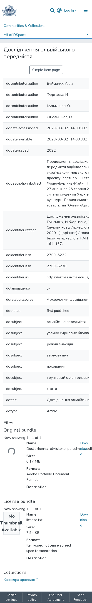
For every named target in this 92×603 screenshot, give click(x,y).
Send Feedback (80, 597)
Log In (69, 10)
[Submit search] (53, 10)
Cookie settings (11, 597)
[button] (59, 10)
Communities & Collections (24, 25)
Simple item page (46, 69)
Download (84, 449)
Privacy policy (32, 597)
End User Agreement (55, 597)
